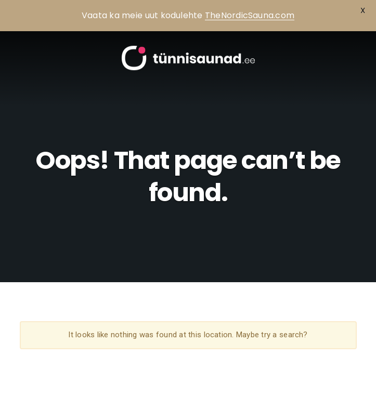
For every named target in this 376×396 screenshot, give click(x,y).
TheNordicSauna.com (249, 15)
